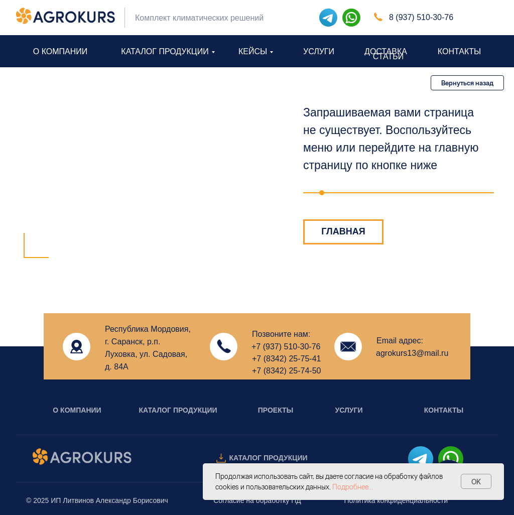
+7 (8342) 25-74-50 (286, 370)
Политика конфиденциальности (396, 500)
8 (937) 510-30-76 (421, 17)
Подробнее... (352, 486)
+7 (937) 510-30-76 (285, 346)
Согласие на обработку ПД (257, 500)
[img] (351, 18)
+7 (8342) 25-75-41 (286, 358)
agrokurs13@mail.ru (412, 353)
